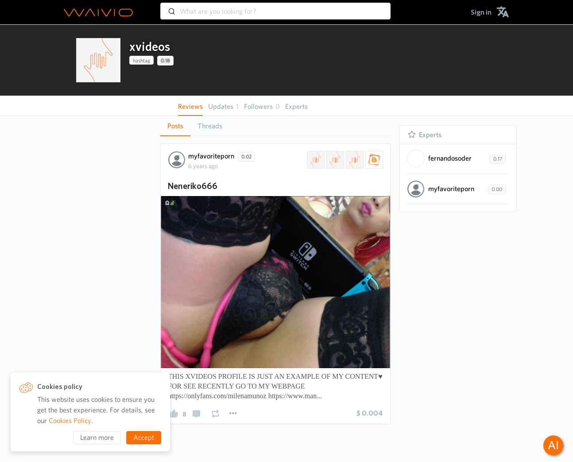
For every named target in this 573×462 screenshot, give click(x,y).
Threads (209, 126)
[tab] (175, 126)
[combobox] (275, 7)
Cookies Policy (70, 420)
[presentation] (98, 60)
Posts (175, 126)
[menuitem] (481, 12)
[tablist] (275, 126)
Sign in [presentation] (481, 12)
